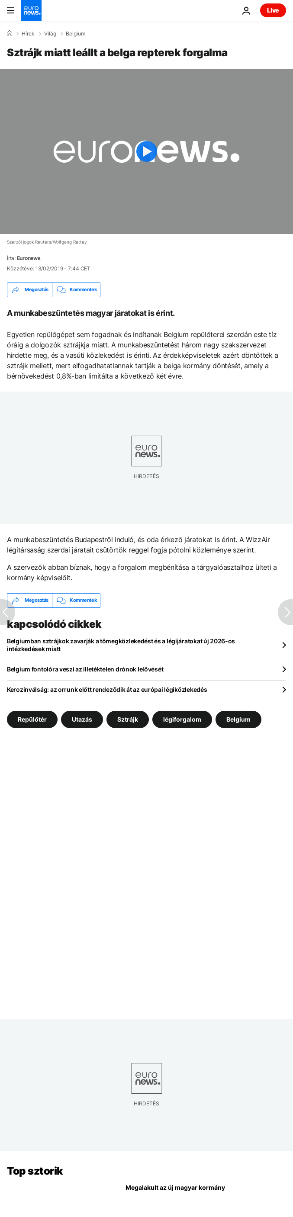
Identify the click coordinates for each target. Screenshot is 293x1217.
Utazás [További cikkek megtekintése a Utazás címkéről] (82, 718)
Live (273, 10)
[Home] (9, 33)
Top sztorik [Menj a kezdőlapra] (35, 1171)
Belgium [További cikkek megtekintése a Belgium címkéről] (238, 718)
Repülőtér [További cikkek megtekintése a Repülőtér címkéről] (32, 718)
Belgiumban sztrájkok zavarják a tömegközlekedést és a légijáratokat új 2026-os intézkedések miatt (121, 644)
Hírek (28, 33)
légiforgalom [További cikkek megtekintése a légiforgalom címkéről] (182, 718)
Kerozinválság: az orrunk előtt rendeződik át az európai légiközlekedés (107, 689)
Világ (50, 33)
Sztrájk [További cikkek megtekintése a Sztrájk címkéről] (127, 718)
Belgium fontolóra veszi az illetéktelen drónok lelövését (85, 669)
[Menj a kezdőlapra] (31, 10)
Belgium (75, 33)
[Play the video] (146, 151)
